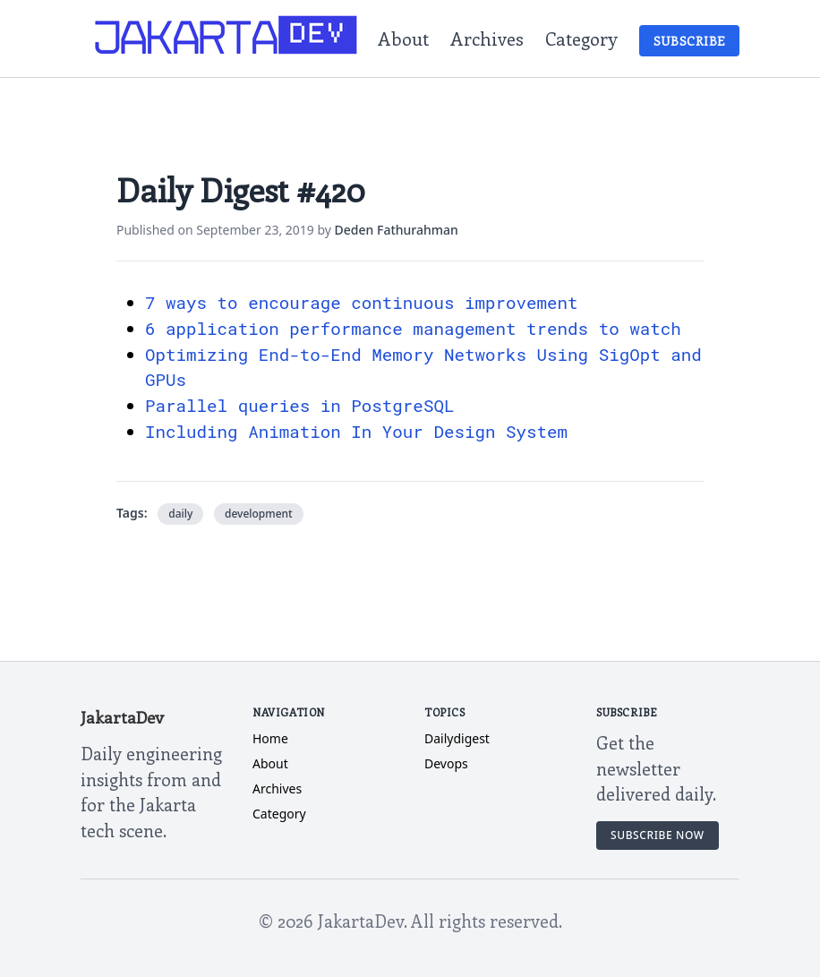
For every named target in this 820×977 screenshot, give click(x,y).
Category (581, 38)
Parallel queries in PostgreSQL (299, 405)
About (403, 38)
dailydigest (457, 738)
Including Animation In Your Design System (356, 431)
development (259, 513)
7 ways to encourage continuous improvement (361, 302)
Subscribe (689, 40)
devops (446, 763)
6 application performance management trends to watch (413, 328)
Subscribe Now (658, 835)
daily (180, 513)
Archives (487, 38)
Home (270, 738)
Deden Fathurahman (396, 229)
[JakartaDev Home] (227, 38)
